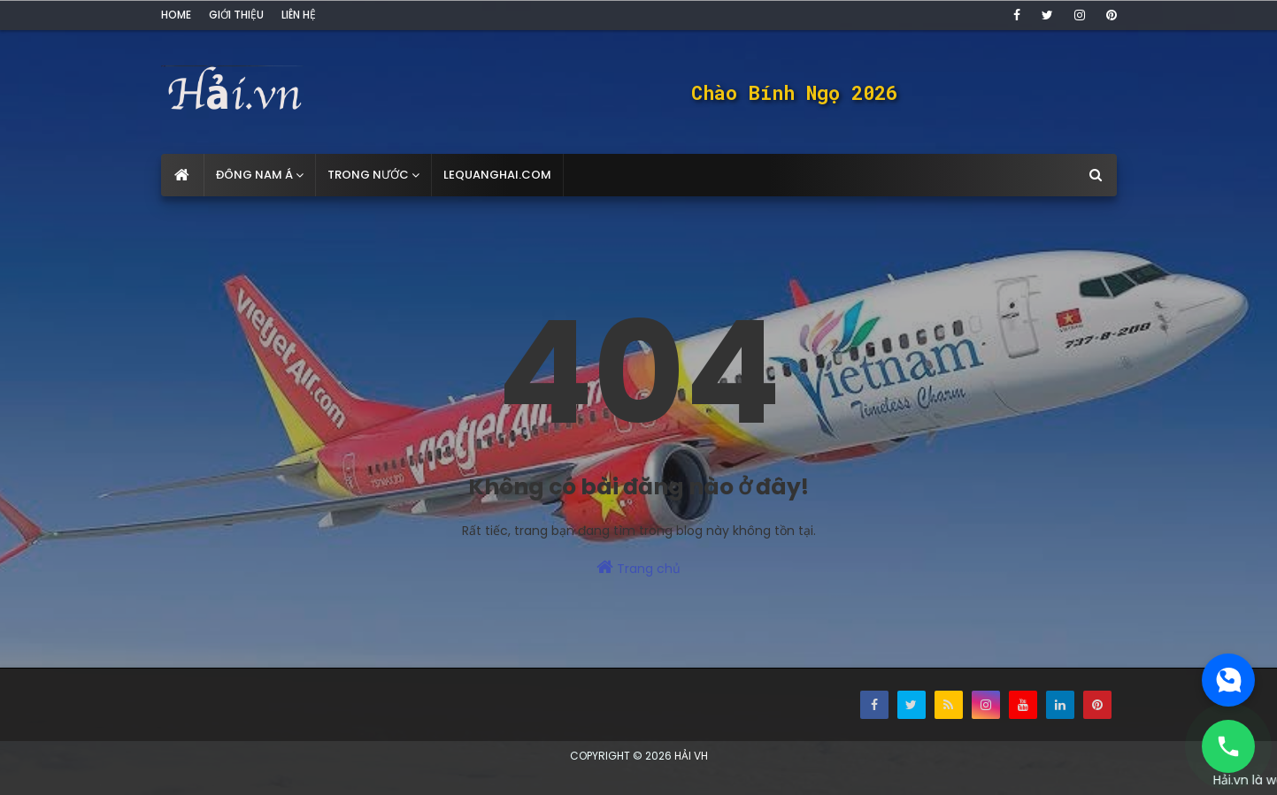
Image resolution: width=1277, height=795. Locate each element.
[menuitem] (182, 175)
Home (176, 14)
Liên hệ (298, 14)
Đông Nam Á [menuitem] (254, 174)
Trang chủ (638, 567)
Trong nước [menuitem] (368, 174)
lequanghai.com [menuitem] (497, 174)
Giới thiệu (236, 14)
